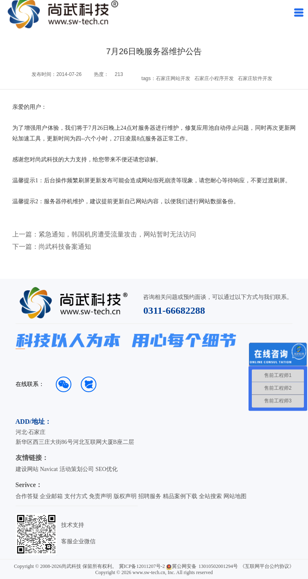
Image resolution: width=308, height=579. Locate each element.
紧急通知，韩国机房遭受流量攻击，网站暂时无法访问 (117, 234)
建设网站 (27, 469)
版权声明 (125, 496)
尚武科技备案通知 (65, 247)
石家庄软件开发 (255, 78)
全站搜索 (210, 496)
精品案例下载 (180, 496)
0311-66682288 (174, 310)
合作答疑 (27, 496)
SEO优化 (107, 469)
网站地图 (235, 496)
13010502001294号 (218, 566)
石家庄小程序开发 (214, 78)
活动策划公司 (76, 469)
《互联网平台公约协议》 (267, 566)
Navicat (49, 469)
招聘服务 (149, 496)
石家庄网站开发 (173, 78)
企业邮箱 (51, 496)
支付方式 (75, 496)
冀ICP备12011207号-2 (142, 566)
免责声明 (100, 496)
